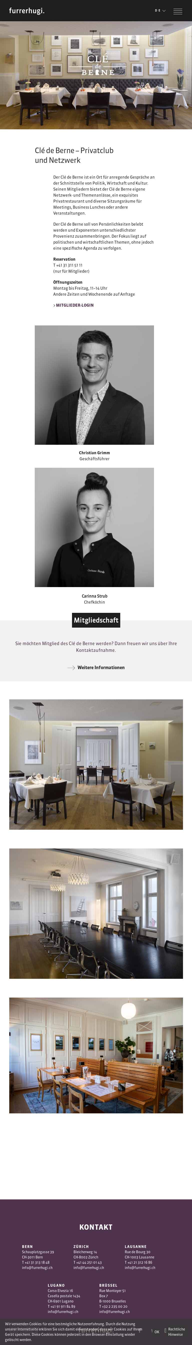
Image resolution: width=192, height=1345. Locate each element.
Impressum (17, 1323)
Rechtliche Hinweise (176, 1332)
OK (156, 1332)
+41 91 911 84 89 (62, 1306)
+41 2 (132, 1262)
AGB (35, 1323)
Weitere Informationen (96, 667)
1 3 (138, 1262)
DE (160, 10)
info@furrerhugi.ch (37, 1267)
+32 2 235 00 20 (115, 1306)
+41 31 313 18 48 (37, 1262)
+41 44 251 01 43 (89, 1262)
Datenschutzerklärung (24, 1327)
